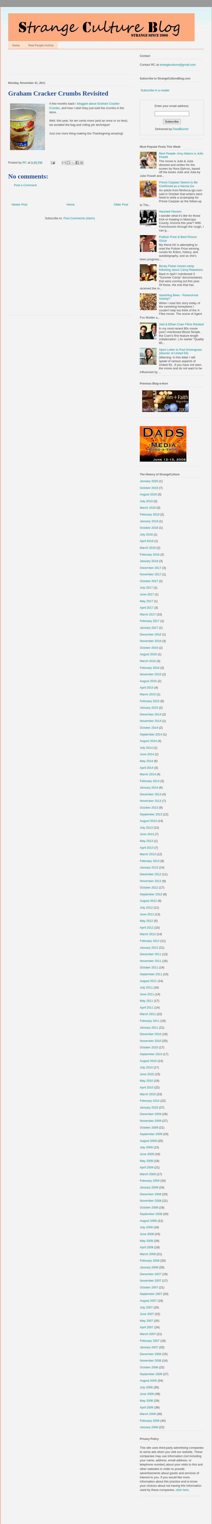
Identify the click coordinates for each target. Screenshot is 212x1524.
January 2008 (149, 1267)
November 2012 (150, 881)
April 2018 (147, 541)
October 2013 (149, 807)
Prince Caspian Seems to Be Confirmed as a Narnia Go (178, 184)
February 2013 (150, 861)
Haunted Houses (170, 211)
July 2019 (146, 501)
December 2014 (150, 714)
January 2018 (149, 561)
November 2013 (150, 801)
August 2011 (148, 981)
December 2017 (150, 568)
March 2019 (148, 507)
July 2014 (146, 747)
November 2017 (150, 574)
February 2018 (150, 554)
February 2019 (150, 514)
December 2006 (150, 1354)
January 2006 (149, 1427)
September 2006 (151, 1374)
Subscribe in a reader (155, 90)
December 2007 (150, 1274)
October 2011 (149, 967)
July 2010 (146, 1067)
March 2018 (148, 547)
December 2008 (150, 1194)
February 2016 (150, 667)
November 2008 (150, 1200)
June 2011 (147, 994)
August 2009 (148, 1141)
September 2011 (151, 974)
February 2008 (150, 1260)
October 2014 (149, 727)
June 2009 (147, 1154)
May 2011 (146, 1000)
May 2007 (146, 1320)
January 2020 (149, 481)
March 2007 (148, 1334)
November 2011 (150, 961)
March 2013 (148, 854)
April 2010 (147, 1087)
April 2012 (147, 927)
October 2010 (149, 1047)
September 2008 (151, 1214)
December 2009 (150, 1114)
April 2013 (147, 847)
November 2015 (150, 674)
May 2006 (146, 1400)
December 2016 (150, 634)
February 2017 (150, 621)
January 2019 (149, 521)
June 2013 (147, 834)
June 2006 (147, 1394)
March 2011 (148, 1014)
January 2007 (149, 1347)
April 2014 (147, 767)
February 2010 (150, 1100)
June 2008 (147, 1234)
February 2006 (150, 1420)
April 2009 (147, 1167)
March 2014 (148, 774)
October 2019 (149, 488)
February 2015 (150, 701)
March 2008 (148, 1254)
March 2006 (148, 1414)
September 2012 (151, 894)
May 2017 (146, 601)
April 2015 (147, 687)
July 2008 (146, 1227)
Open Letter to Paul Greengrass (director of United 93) (180, 351)
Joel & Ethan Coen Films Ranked (181, 324)
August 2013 (148, 821)
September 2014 (151, 734)
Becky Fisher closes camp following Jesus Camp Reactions (181, 267)
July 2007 (146, 1307)
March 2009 (148, 1174)
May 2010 (146, 1080)
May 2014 (146, 761)
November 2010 (150, 1041)
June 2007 (147, 1314)
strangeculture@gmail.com (178, 64)
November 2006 (150, 1360)
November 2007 (150, 1280)
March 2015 (148, 694)
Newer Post (19, 204)
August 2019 (148, 494)
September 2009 (151, 1134)
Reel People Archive (41, 45)
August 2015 (148, 681)
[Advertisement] (62, 63)
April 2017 (147, 607)
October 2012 (149, 887)
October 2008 (149, 1207)
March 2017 (148, 614)
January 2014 (149, 787)
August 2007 (148, 1300)
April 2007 (147, 1327)
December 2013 (150, 794)
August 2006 (148, 1380)
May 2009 (146, 1161)
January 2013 (149, 867)
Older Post (121, 204)
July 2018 (146, 534)
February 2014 (150, 781)
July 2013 (146, 827)
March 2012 (148, 934)
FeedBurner (181, 129)
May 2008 (146, 1241)
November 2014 (150, 721)
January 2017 (149, 627)
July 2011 (146, 987)
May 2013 (146, 841)
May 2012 (146, 921)
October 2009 (149, 1127)
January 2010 (149, 1107)
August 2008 (148, 1220)
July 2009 (146, 1147)
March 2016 (148, 661)
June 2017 (147, 594)
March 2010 (148, 1094)
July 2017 (146, 587)
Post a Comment (25, 185)
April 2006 (147, 1407)
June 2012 (147, 914)
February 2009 (150, 1180)
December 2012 (150, 874)
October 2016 (149, 647)
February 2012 (150, 941)
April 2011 (147, 1007)
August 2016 (148, 654)
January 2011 (149, 1027)
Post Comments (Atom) (79, 218)
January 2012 (149, 947)
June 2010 (147, 1074)
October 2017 (149, 581)
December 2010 (150, 1034)
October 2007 (149, 1287)
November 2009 (150, 1120)
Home (16, 45)
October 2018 (149, 527)
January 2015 (149, 707)
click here (182, 1490)
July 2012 (146, 907)
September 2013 (151, 814)
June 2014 (147, 754)
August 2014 (148, 741)
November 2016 (150, 641)
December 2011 (150, 954)
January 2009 (149, 1187)
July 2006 (146, 1387)
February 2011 (150, 1021)
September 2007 (151, 1294)
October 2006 (149, 1367)
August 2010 (148, 1061)
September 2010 (151, 1054)
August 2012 (148, 901)
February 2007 (150, 1340)
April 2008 (147, 1247)
